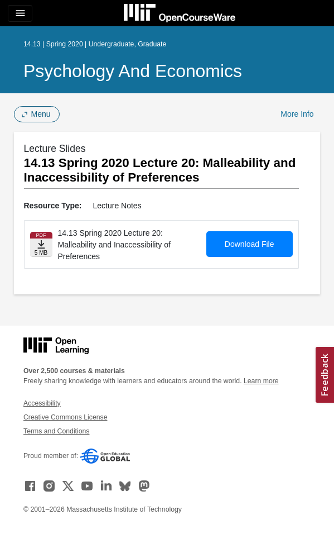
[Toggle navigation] (20, 13)
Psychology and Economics (132, 71)
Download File (249, 244)
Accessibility (42, 403)
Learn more (261, 381)
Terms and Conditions (56, 431)
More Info (296, 113)
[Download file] (41, 244)
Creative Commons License (65, 417)
